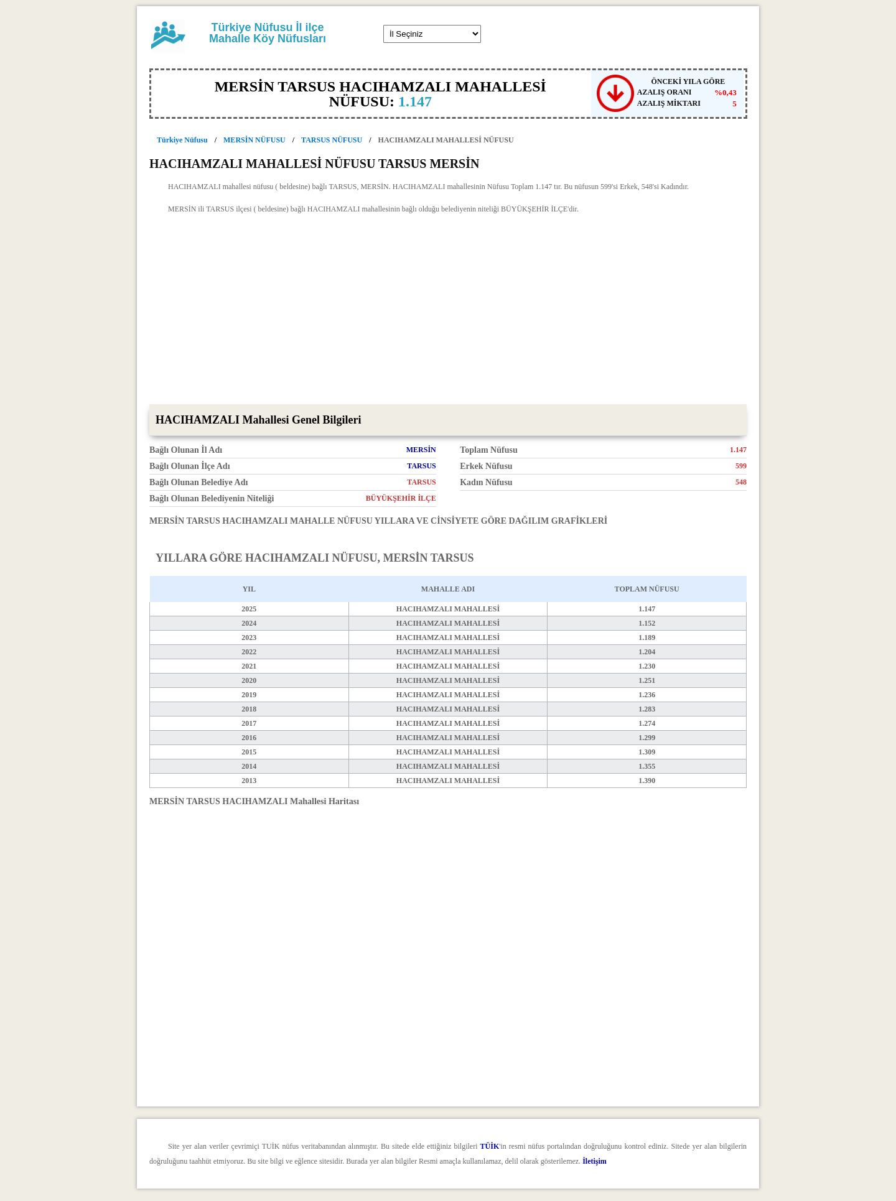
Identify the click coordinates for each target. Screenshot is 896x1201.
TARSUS (421, 465)
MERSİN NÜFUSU (254, 140)
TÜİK (490, 1146)
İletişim (594, 1161)
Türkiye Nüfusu (182, 140)
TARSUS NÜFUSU (331, 140)
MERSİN (421, 449)
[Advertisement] (448, 311)
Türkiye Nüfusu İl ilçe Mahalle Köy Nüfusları (267, 33)
